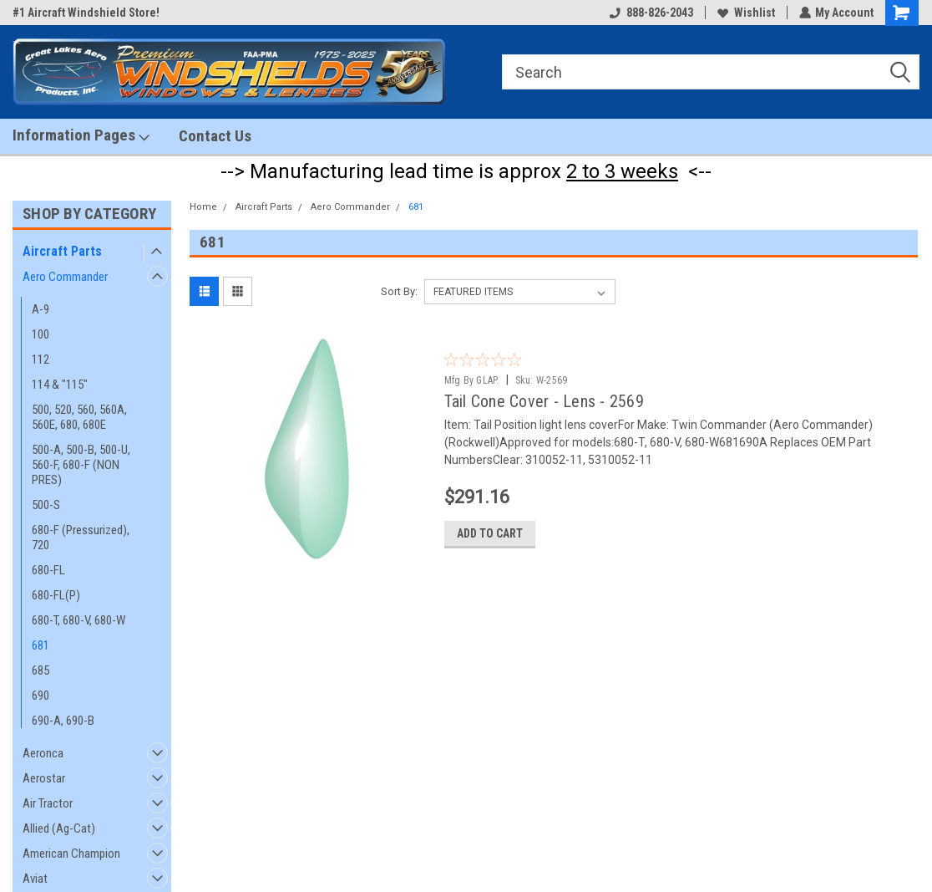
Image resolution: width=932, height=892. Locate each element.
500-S (46, 504)
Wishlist (745, 12)
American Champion (71, 853)
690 (40, 695)
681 (40, 645)
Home (203, 206)
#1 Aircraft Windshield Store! (86, 12)
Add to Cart (490, 536)
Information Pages (81, 135)
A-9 (40, 309)
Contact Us (215, 135)
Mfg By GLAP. (471, 380)
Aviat (35, 878)
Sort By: (399, 291)
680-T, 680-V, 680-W (78, 620)
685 (40, 670)
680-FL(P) (56, 595)
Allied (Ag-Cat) (59, 828)
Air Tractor (48, 803)
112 (40, 359)
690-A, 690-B (63, 720)
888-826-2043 (650, 12)
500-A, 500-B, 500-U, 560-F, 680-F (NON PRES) (81, 464)
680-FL (48, 570)
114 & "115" (60, 384)
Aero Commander (65, 276)
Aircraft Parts (62, 251)
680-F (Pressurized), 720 (80, 537)
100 (40, 334)
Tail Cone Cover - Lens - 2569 (544, 401)
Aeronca (43, 753)
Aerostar (44, 778)
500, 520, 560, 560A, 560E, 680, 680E (79, 417)
